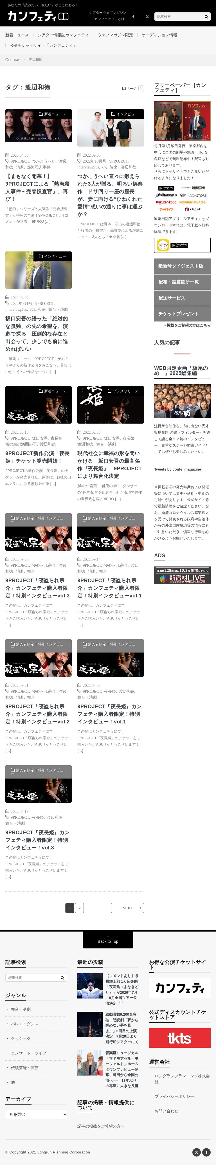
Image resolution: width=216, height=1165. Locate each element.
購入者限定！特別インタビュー (37, 520)
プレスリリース (125, 391)
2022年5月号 (21, 303)
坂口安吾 (40, 438)
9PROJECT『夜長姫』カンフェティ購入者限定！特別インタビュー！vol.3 (37, 840)
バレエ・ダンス (25, 1024)
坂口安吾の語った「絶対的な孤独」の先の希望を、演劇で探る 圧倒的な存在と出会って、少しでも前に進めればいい (36, 334)
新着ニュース (17, 35)
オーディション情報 (159, 35)
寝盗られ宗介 (44, 565)
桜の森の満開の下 (21, 444)
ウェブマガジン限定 (115, 35)
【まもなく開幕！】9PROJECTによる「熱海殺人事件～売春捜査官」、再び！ (37, 188)
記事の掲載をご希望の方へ (101, 1126)
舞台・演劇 (58, 309)
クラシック (21, 1038)
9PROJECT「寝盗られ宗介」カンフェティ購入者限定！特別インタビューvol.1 (109, 588)
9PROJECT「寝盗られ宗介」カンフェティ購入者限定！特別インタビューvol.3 (37, 588)
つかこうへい (44, 161)
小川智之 (110, 167)
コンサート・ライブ (28, 1053)
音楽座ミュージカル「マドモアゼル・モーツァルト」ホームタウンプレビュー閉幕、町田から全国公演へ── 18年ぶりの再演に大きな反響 (121, 1069)
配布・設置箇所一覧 (178, 282)
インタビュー (127, 114)
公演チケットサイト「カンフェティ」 (43, 45)
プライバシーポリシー (174, 1096)
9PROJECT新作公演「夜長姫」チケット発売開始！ (37, 457)
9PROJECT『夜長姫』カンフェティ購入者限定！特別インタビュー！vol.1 (109, 714)
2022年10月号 (94, 161)
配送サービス (171, 298)
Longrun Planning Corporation (63, 1152)
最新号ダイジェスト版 (180, 266)
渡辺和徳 (128, 167)
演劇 (20, 167)
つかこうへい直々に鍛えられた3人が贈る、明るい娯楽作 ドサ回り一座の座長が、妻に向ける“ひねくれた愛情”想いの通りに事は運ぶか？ (110, 195)
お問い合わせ (166, 1111)
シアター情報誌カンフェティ (63, 35)
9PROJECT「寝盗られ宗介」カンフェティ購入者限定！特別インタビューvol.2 (37, 714)
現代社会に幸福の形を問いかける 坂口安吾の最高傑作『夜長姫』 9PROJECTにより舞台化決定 (109, 465)
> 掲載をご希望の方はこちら (187, 325)
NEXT (127, 908)
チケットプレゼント (178, 313)
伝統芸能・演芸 (25, 1067)
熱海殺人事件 (39, 167)
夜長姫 (56, 438)
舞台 (31, 571)
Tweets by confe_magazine (177, 469)
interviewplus (88, 167)
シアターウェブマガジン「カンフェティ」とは (107, 16)
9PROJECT (20, 161)
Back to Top (108, 941)
